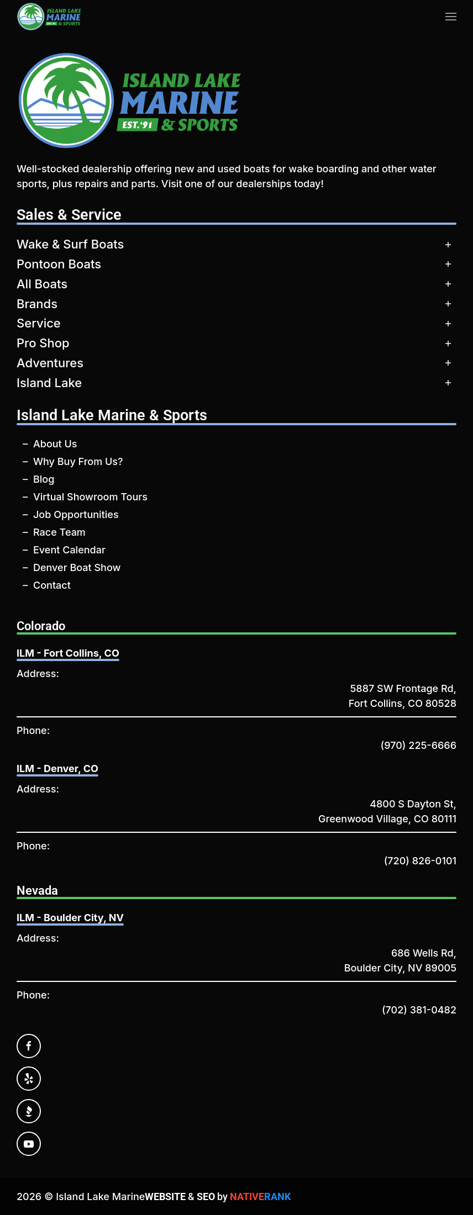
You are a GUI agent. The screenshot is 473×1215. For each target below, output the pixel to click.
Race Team (59, 532)
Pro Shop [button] (43, 343)
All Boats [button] (42, 284)
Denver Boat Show (76, 567)
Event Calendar (69, 550)
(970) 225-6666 (418, 745)
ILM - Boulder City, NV (70, 917)
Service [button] (39, 323)
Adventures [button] (50, 363)
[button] (450, 16)
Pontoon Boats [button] (59, 264)
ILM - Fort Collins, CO (68, 653)
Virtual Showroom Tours (90, 497)
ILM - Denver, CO (57, 768)
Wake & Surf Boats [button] (70, 244)
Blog (43, 479)
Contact (52, 585)
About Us (55, 444)
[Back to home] (49, 16)
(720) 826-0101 (420, 861)
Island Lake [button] (49, 383)
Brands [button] (37, 304)
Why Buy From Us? (78, 461)
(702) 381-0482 (419, 1010)
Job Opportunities (76, 514)
